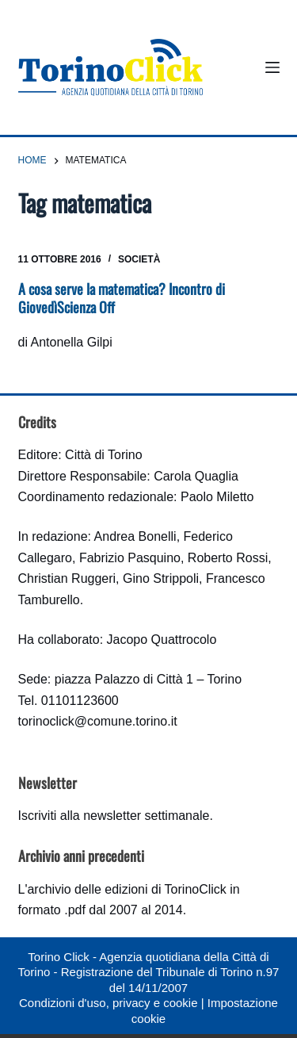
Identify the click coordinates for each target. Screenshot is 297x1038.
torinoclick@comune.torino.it (97, 721)
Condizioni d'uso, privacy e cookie (108, 1002)
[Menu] (272, 67)
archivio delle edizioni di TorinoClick (126, 889)
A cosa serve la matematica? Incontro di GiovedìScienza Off (121, 297)
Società (139, 259)
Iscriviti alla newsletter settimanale (114, 815)
